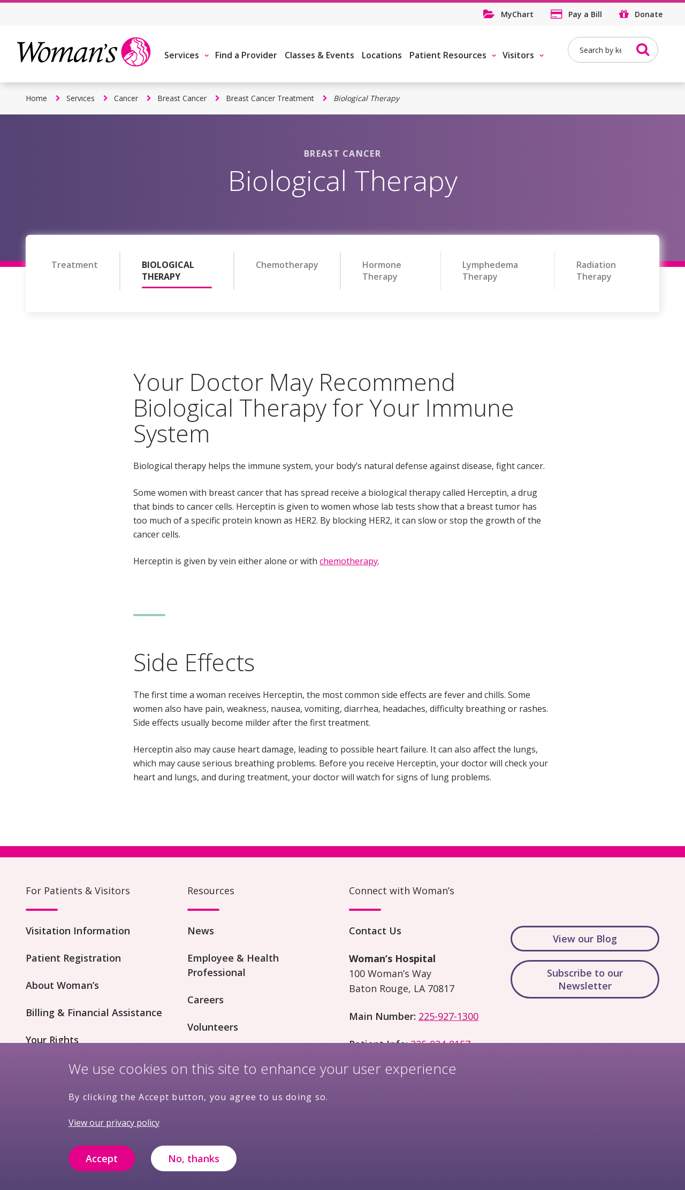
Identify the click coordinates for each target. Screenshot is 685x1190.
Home (36, 98)
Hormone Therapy (381, 270)
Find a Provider (246, 55)
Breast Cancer (182, 98)
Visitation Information (78, 930)
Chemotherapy (287, 265)
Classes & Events (319, 55)
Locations (382, 55)
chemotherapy (348, 561)
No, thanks (193, 1163)
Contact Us (375, 930)
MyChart (517, 14)
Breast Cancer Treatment (270, 98)
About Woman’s (62, 985)
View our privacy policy (113, 1127)
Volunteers (212, 1026)
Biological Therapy (168, 270)
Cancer (126, 98)
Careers (205, 999)
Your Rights (52, 1039)
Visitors (518, 55)
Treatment (74, 265)
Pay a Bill (585, 14)
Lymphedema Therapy (490, 270)
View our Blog (585, 938)
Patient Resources (447, 55)
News (200, 930)
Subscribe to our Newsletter (585, 979)
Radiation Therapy (596, 270)
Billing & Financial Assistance (94, 1012)
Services (181, 55)
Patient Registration (73, 957)
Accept (102, 1163)
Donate (649, 14)
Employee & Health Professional (233, 965)
